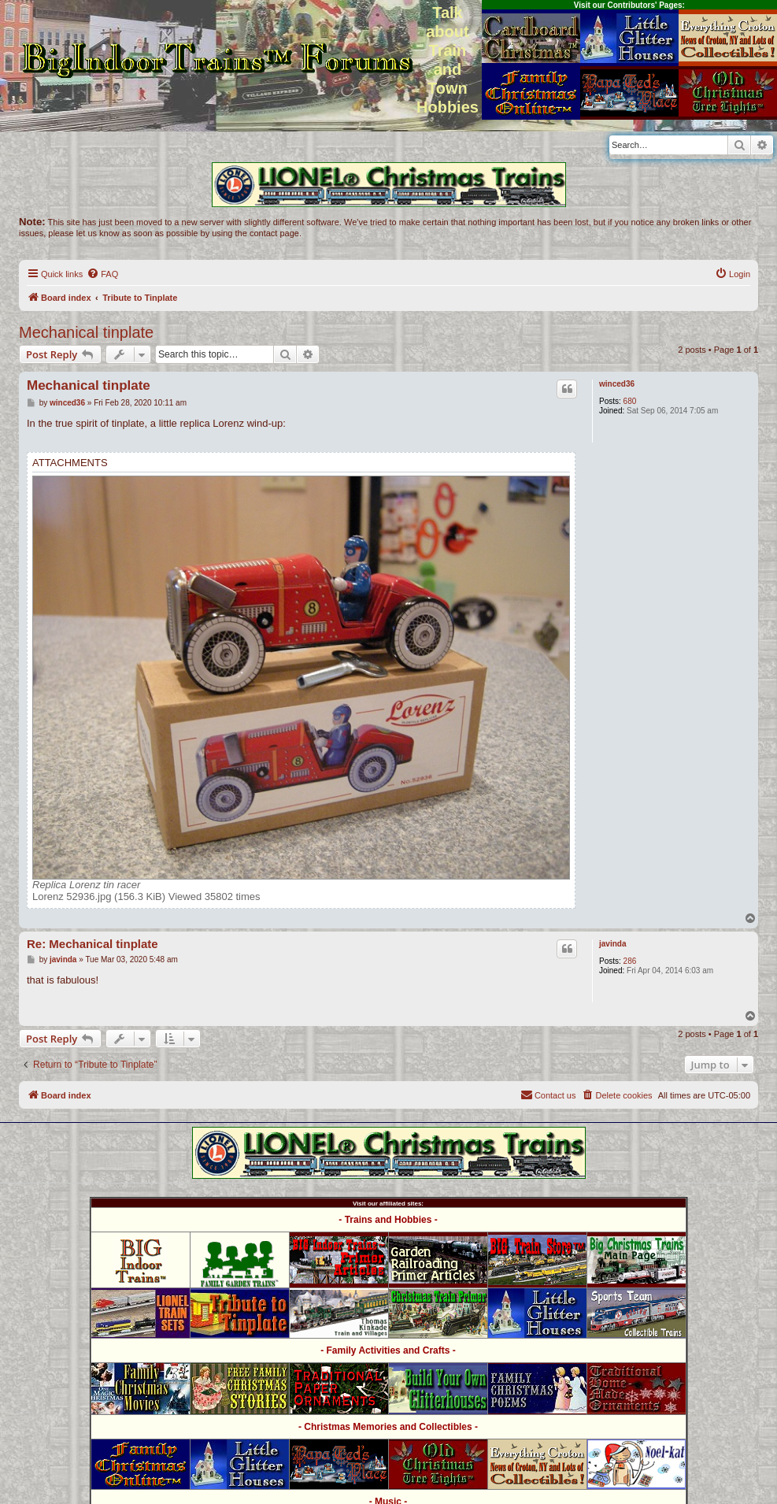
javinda (612, 943)
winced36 (617, 384)
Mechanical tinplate (86, 332)
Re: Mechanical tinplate (92, 943)
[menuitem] (102, 274)
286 (630, 961)
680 (630, 401)
